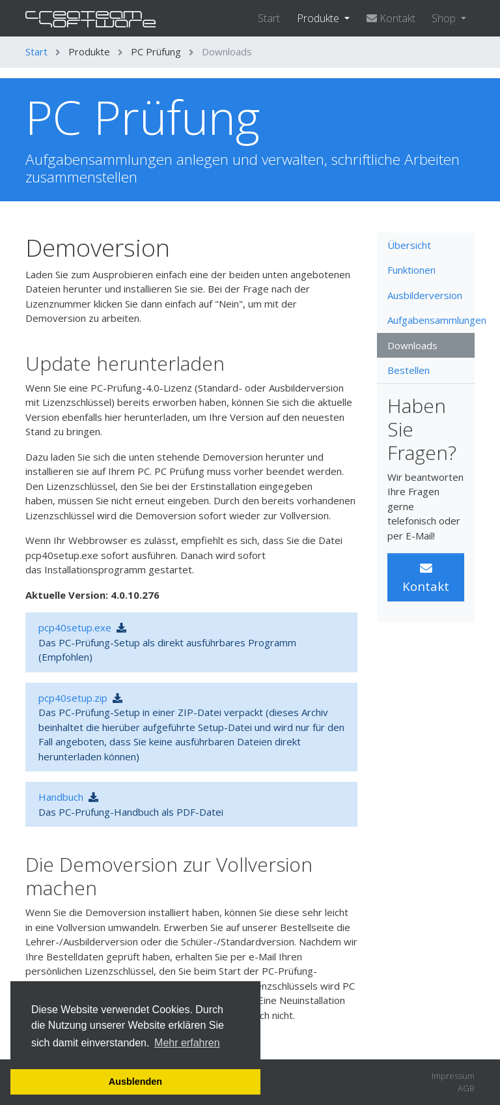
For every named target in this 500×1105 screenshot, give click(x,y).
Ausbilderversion (424, 295)
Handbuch (60, 796)
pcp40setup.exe (74, 627)
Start (269, 18)
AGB (466, 1088)
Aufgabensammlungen (431, 319)
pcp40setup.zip (72, 697)
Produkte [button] (319, 18)
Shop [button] (445, 18)
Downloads (412, 345)
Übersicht (409, 244)
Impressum (453, 1076)
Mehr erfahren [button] (187, 1042)
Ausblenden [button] (135, 1081)
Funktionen (411, 269)
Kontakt (391, 18)
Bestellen (408, 370)
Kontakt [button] (425, 578)
